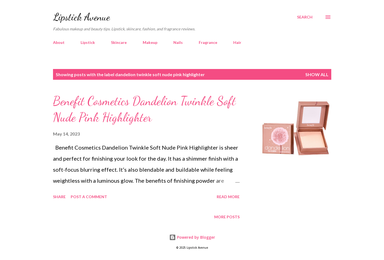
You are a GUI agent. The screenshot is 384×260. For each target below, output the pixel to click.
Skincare (119, 42)
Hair (237, 42)
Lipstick (88, 42)
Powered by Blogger (192, 237)
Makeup (150, 42)
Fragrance (208, 42)
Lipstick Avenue (81, 17)
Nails (178, 42)
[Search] (305, 17)
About (59, 42)
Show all (317, 74)
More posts (227, 216)
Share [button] (59, 196)
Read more (228, 196)
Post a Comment (89, 196)
